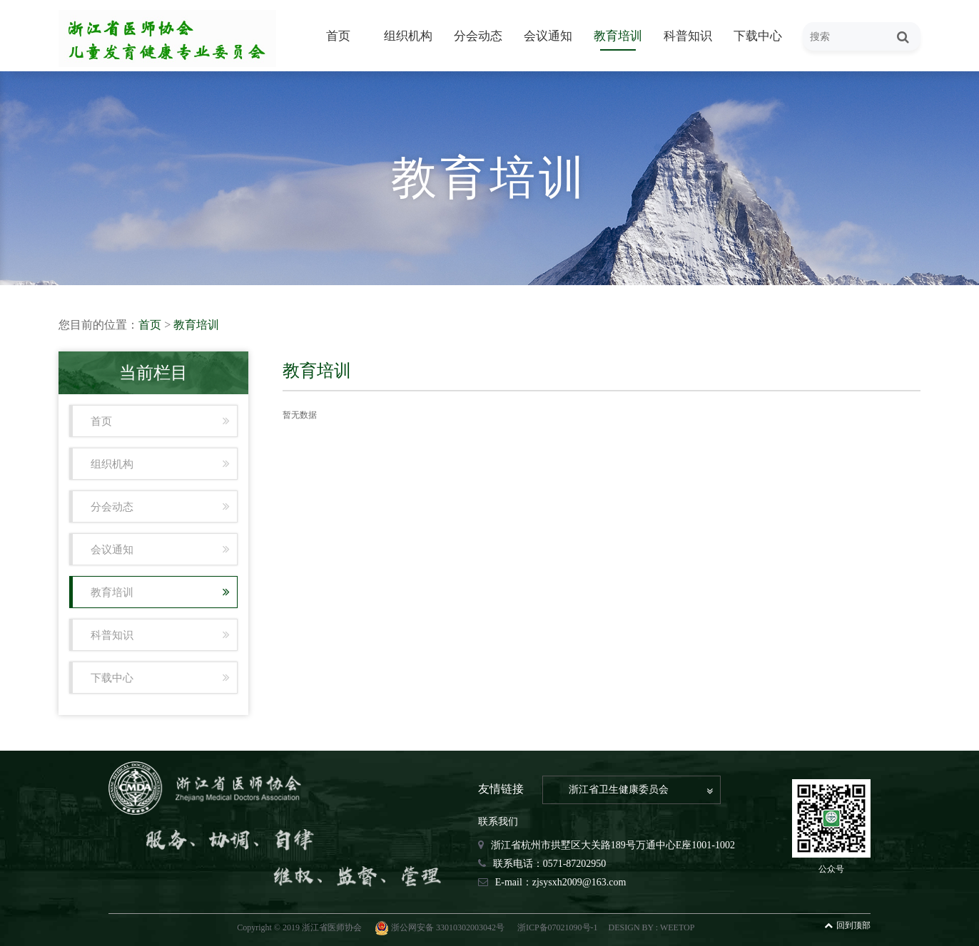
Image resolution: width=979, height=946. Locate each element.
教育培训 (618, 36)
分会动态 (478, 36)
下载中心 (758, 36)
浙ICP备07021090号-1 (557, 927)
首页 (338, 36)
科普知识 (688, 36)
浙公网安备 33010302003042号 (441, 927)
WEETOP (677, 927)
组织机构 (408, 36)
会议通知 (548, 36)
